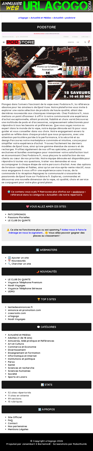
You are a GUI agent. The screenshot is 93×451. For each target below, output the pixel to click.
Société (12, 373)
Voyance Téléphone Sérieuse (25, 288)
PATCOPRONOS (17, 214)
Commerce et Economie (22, 346)
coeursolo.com (17, 313)
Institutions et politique (21, 358)
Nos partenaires (17, 426)
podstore (78, 191)
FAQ (10, 420)
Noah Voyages (16, 285)
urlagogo (13, 316)
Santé (11, 364)
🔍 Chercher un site (19, 263)
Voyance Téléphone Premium (25, 282)
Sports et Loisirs (17, 376)
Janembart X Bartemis (35, 443)
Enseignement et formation (24, 352)
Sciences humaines (19, 370)
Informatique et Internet (22, 355)
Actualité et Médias (19, 334)
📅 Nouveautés (17, 260)
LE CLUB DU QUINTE (19, 220)
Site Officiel (15, 417)
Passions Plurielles (19, 217)
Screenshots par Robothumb (70, 443)
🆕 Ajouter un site (18, 257)
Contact (12, 423)
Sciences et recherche (21, 367)
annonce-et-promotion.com (24, 310)
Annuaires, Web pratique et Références (31, 340)
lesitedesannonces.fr (20, 307)
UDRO (11, 291)
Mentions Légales (18, 429)
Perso (11, 361)
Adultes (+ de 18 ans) (20, 337)
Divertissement (17, 349)
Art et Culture (16, 343)
